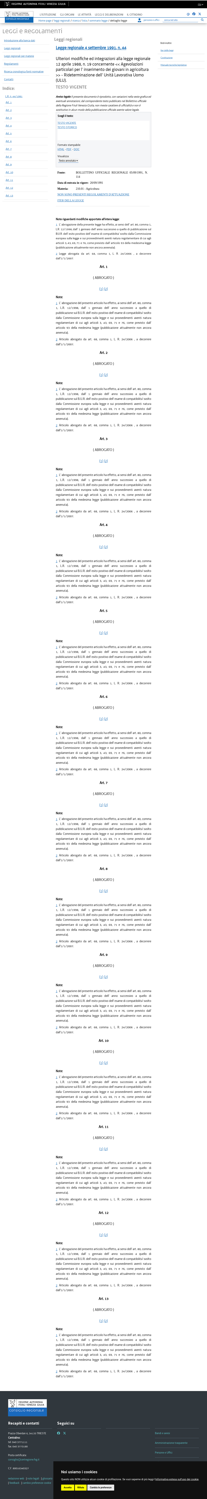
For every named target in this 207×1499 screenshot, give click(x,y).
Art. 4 (9, 125)
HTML (61, 149)
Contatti (8, 79)
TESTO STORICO (67, 127)
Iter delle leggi (167, 50)
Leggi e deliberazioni (109, 14)
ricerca (76, 20)
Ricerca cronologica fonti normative (24, 71)
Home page (44, 20)
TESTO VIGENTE (67, 123)
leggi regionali (62, 20)
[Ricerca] (180, 20)
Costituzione (167, 57)
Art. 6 (9, 141)
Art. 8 (9, 156)
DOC (76, 149)
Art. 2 (9, 110)
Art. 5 (9, 133)
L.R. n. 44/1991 (13, 96)
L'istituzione (48, 14)
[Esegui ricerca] (202, 20)
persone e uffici (148, 20)
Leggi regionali (12, 48)
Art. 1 (9, 102)
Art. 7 (9, 149)
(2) (106, 289)
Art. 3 (9, 118)
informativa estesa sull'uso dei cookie (177, 1479)
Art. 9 (9, 164)
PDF (68, 149)
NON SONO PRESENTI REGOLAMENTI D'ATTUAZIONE (93, 194)
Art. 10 (9, 172)
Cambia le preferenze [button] (101, 1487)
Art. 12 (9, 188)
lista (84, 20)
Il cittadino (134, 14)
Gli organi (67, 14)
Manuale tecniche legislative (174, 65)
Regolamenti (11, 64)
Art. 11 (9, 180)
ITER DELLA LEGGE (70, 200)
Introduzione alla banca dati (19, 40)
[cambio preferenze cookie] (37, 1483)
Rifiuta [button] (80, 1487)
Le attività (84, 14)
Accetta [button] (68, 1487)
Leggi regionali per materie (19, 56)
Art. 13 (9, 195)
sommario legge (98, 20)
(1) (101, 289)
